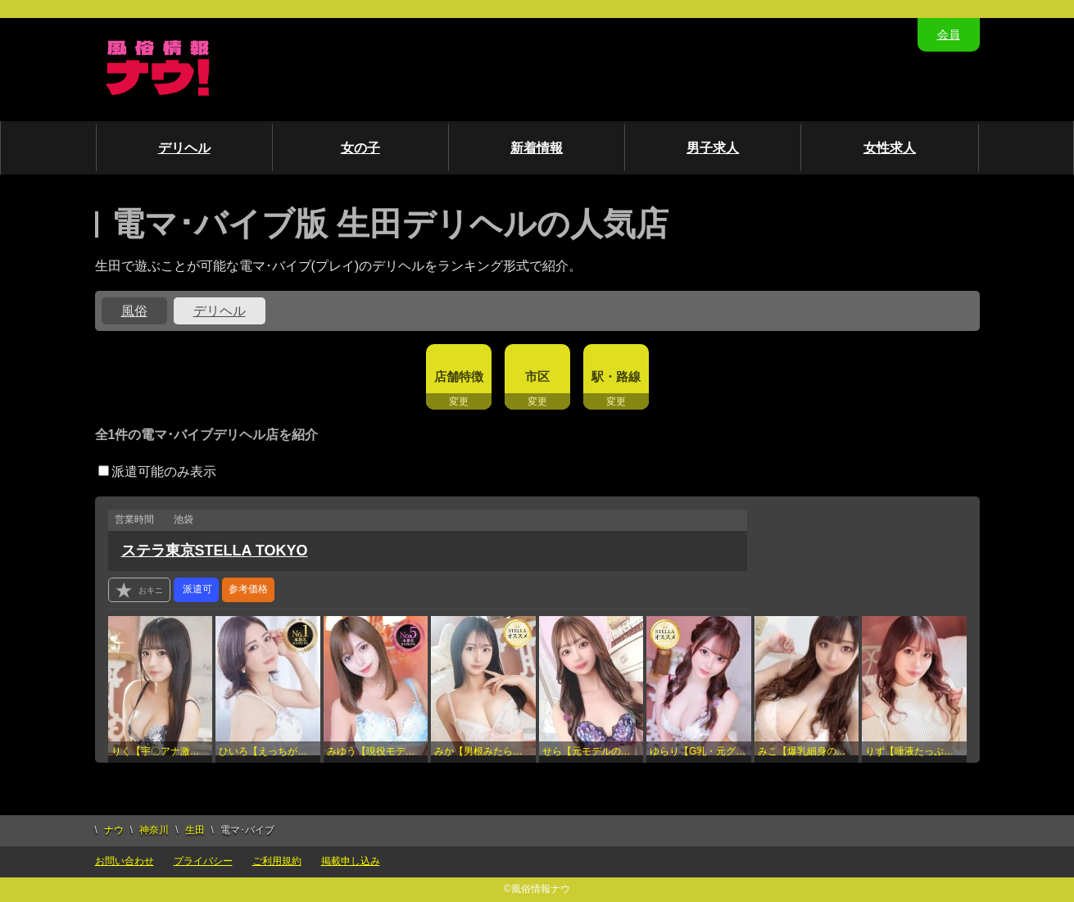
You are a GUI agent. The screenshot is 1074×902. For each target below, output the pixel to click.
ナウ (114, 830)
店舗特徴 (458, 376)
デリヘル (184, 148)
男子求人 (713, 148)
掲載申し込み (350, 861)
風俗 (134, 311)
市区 (537, 376)
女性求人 (889, 148)
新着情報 (536, 148)
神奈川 (154, 830)
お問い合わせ (124, 861)
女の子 (360, 148)
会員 (948, 34)
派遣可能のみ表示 (157, 471)
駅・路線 (616, 376)
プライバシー (203, 861)
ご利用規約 (276, 861)
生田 (195, 830)
